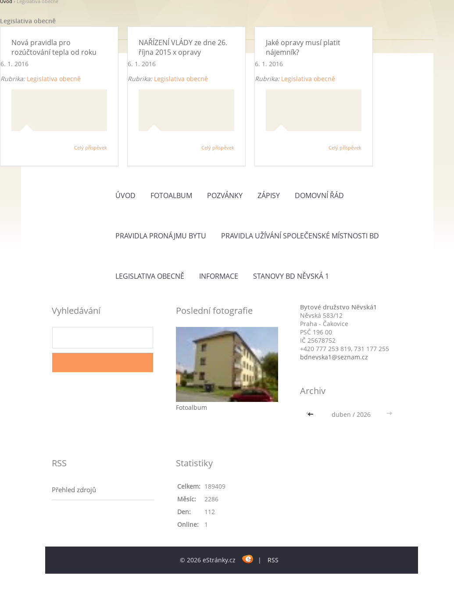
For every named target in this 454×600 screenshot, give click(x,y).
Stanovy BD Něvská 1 (291, 276)
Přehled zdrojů (74, 489)
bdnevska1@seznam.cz (334, 357)
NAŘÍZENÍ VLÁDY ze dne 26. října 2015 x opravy (183, 47)
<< (311, 414)
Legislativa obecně (54, 79)
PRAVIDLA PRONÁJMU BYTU (160, 236)
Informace (218, 276)
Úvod (125, 195)
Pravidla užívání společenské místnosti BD (300, 236)
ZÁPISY (268, 195)
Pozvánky (225, 195)
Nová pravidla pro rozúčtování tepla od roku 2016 (54, 52)
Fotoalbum (171, 195)
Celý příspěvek (90, 147)
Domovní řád (319, 195)
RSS (273, 560)
